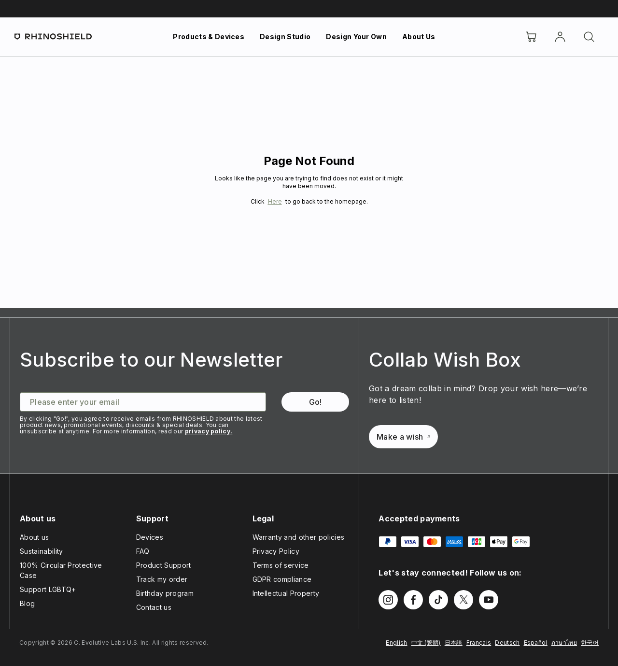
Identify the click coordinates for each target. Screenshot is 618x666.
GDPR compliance (282, 579)
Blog (27, 603)
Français (479, 642)
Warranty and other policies (299, 537)
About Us (418, 36)
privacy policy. (209, 431)
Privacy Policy (276, 551)
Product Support (163, 565)
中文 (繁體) (426, 642)
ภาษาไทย (564, 642)
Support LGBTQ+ (48, 589)
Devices (149, 537)
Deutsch (507, 642)
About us (34, 537)
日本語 (454, 642)
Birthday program (165, 593)
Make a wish (403, 437)
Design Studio (285, 36)
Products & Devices (208, 36)
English (396, 642)
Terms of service (281, 565)
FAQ (143, 551)
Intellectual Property (286, 593)
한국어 (590, 642)
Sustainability (41, 551)
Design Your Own (356, 36)
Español (536, 642)
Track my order (161, 579)
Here (275, 201)
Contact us (153, 607)
